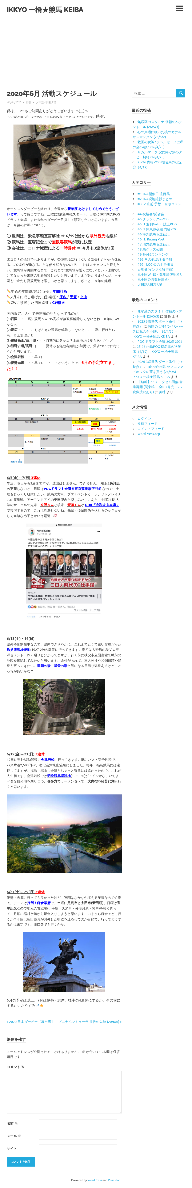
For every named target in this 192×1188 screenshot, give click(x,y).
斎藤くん (74, 505)
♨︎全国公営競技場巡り (154, 279)
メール (14, 1136)
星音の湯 (60, 665)
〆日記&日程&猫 (46, 102)
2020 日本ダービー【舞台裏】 (32, 1021)
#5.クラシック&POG (153, 219)
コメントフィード (150, 428)
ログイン (144, 418)
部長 (28, 102)
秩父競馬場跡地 (18, 649)
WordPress (95, 1180)
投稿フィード (147, 423)
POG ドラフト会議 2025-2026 (160, 341)
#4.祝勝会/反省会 (150, 214)
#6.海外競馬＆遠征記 (153, 234)
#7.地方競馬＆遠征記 (153, 244)
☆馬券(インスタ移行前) (155, 269)
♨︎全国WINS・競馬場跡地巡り (160, 274)
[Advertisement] (96, 50)
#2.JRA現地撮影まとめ (154, 199)
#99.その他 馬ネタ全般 (154, 259)
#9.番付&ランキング (152, 254)
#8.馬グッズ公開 (150, 249)
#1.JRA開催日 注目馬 (153, 194)
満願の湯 (44, 665)
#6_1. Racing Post (150, 239)
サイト (12, 1148)
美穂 (162, 392)
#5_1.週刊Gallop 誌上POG (157, 224)
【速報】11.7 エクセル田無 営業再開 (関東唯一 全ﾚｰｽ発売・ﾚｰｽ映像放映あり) (158, 386)
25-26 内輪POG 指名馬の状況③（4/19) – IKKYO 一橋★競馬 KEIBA (157, 351)
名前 (12, 1123)
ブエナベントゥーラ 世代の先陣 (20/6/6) (88, 1021)
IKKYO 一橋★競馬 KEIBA (52, 9)
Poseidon (114, 1180)
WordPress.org (148, 433)
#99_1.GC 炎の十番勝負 (155, 264)
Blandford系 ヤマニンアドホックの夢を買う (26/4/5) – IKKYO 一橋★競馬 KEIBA (158, 371)
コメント (15, 1067)
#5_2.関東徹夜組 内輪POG (157, 229)
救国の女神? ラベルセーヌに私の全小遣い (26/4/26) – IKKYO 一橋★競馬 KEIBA (158, 331)
